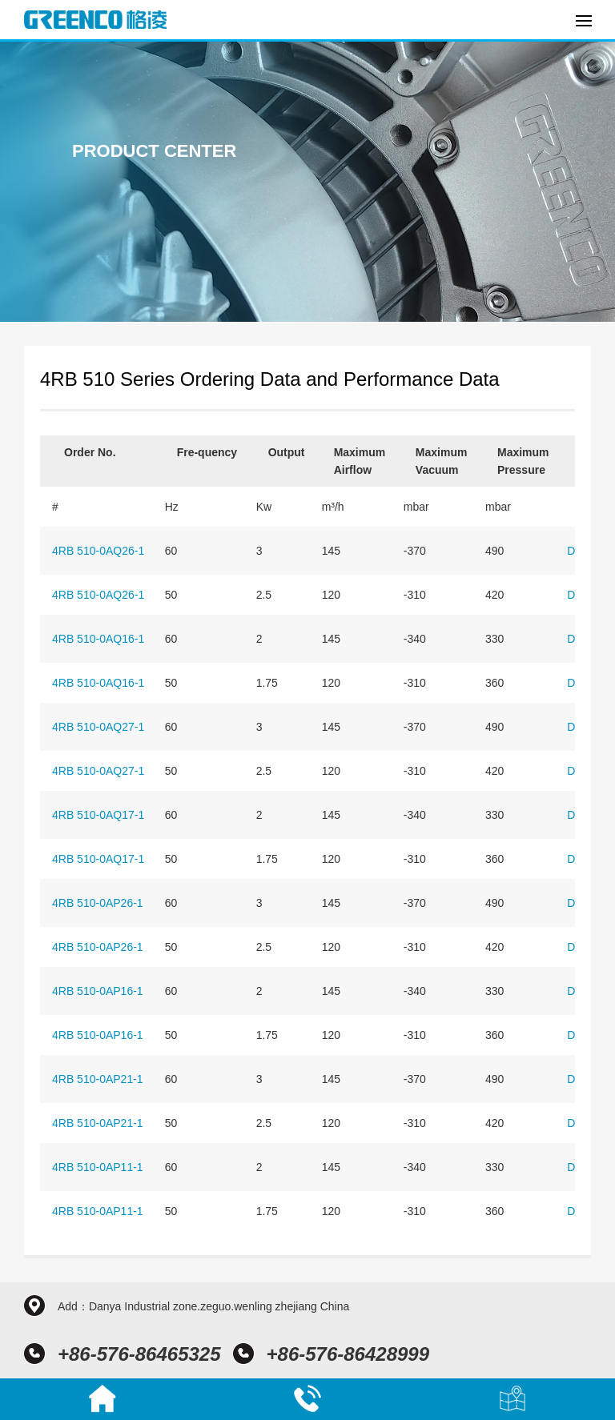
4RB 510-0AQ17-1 (98, 814)
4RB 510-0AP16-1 (97, 991)
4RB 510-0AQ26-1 (98, 550)
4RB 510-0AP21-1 (97, 1079)
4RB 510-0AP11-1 (97, 1167)
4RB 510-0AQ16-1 (98, 638)
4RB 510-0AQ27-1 (98, 726)
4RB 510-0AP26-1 (97, 903)
